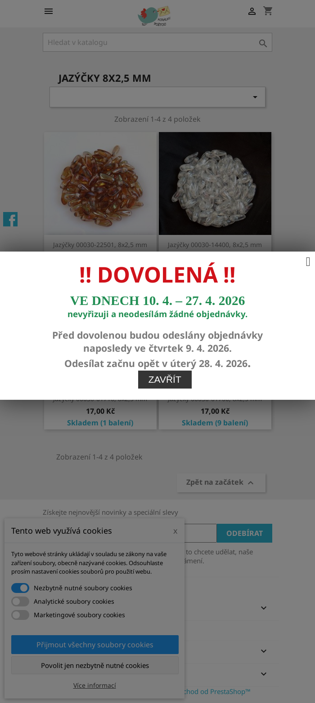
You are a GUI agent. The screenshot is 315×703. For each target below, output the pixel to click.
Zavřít (164, 302)
